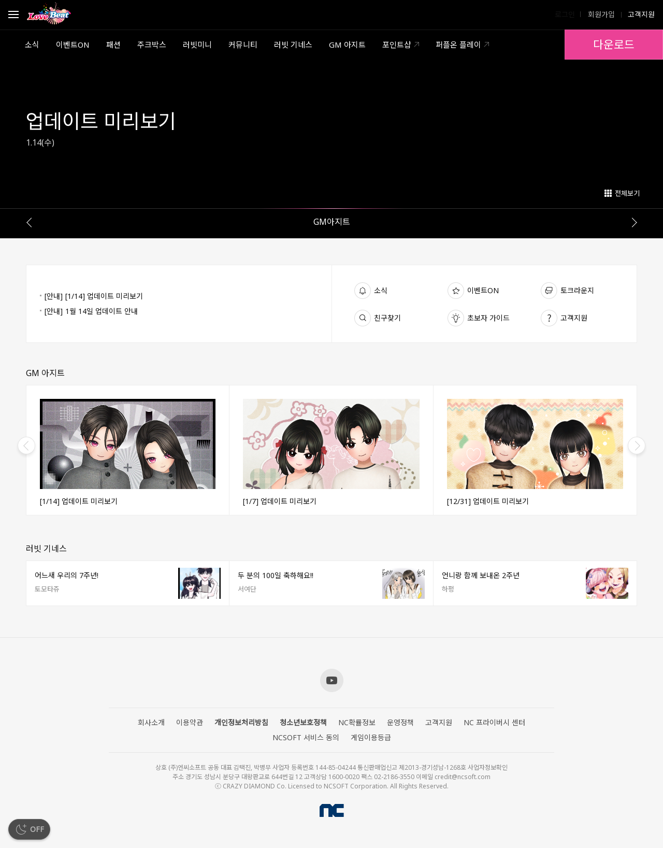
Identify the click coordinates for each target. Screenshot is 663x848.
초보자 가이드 (488, 318)
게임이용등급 (371, 738)
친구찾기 (387, 318)
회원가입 (600, 14)
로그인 (565, 14)
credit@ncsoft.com (463, 776)
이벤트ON (483, 290)
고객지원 (573, 318)
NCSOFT (332, 810)
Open (13, 16)
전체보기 (627, 193)
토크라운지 (577, 290)
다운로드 (614, 44)
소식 (380, 290)
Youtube (331, 680)
